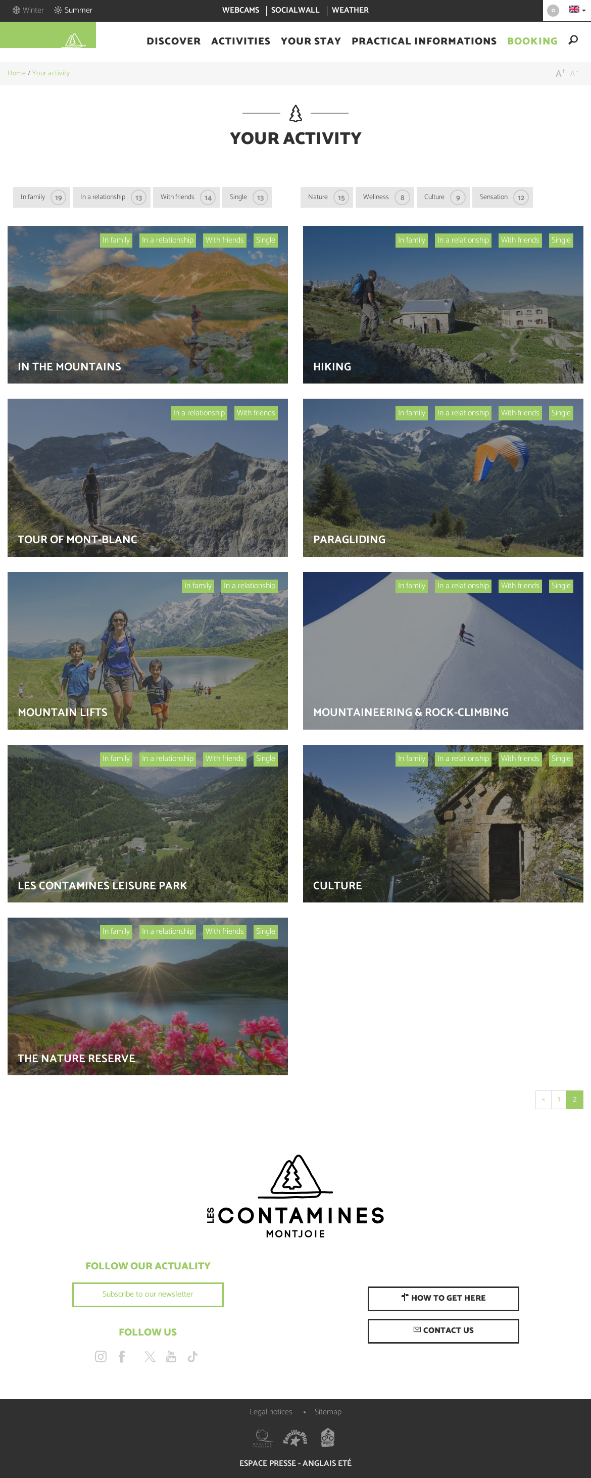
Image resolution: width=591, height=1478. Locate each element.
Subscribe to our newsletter (148, 1294)
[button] (173, 42)
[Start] (543, 1099)
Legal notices (271, 1412)
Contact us (443, 1331)
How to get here (443, 1298)
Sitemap (328, 1412)
